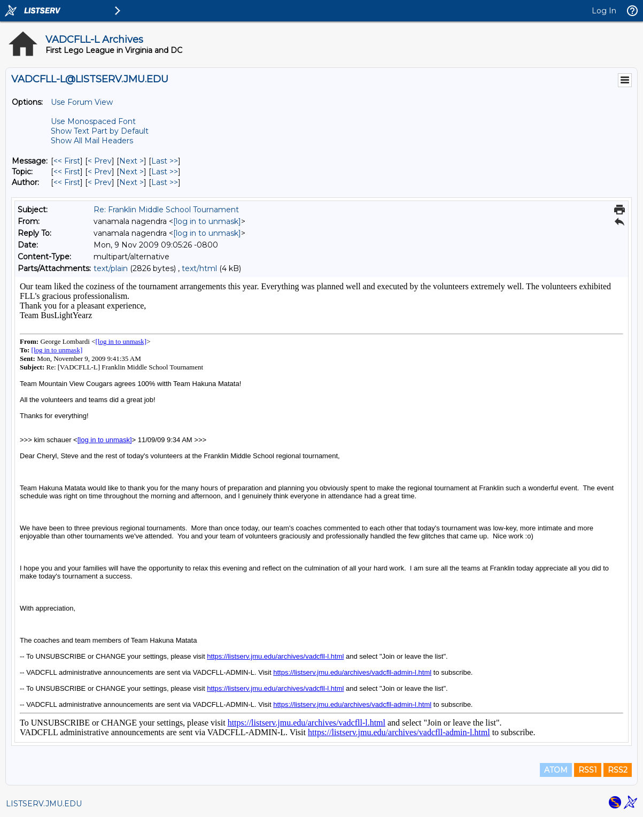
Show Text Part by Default (100, 131)
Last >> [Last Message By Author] (164, 182)
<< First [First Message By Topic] (66, 171)
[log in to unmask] (207, 221)
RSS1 (587, 770)
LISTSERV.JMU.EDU (44, 803)
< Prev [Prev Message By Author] (100, 182)
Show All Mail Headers (92, 140)
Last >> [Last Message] (164, 161)
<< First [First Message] (66, 161)
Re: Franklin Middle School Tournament (166, 209)
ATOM (556, 770)
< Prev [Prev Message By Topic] (100, 171)
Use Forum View (82, 102)
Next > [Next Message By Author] (131, 182)
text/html (199, 268)
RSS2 (617, 770)
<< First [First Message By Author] (66, 182)
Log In (604, 11)
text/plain (111, 268)
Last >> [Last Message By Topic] (164, 171)
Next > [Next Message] (131, 161)
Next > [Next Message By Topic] (131, 171)
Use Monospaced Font (93, 121)
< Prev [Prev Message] (100, 161)
